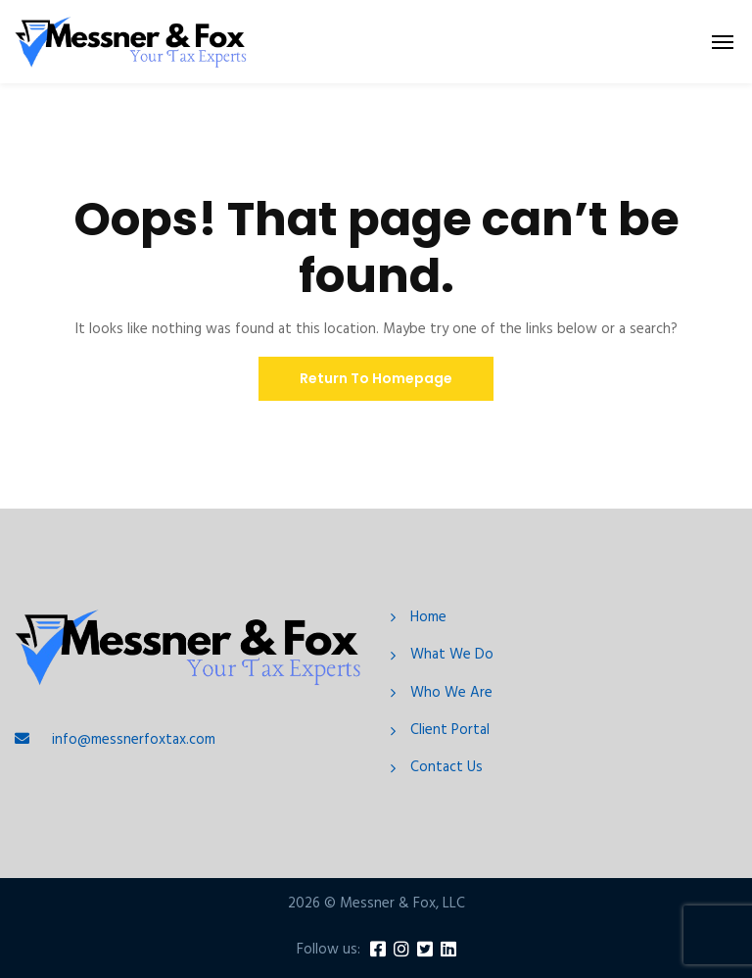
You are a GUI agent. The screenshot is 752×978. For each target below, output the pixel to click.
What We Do (452, 655)
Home (428, 618)
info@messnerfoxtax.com (133, 740)
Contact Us (446, 768)
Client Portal (450, 730)
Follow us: (328, 950)
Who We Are (451, 693)
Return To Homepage (376, 378)
